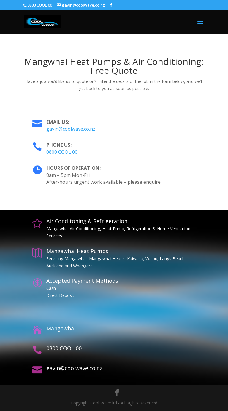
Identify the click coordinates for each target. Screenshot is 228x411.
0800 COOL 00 (61, 152)
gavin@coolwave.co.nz (70, 129)
